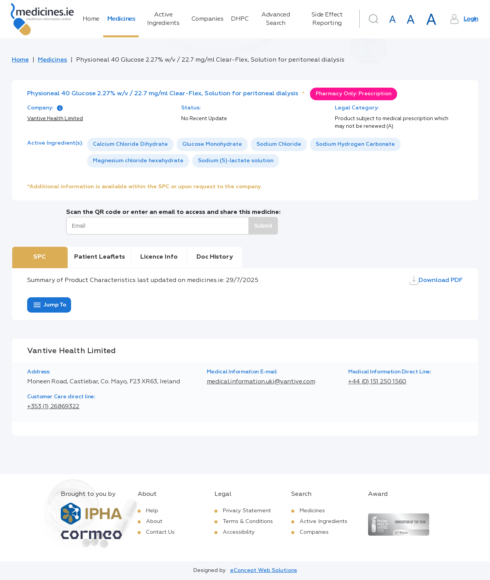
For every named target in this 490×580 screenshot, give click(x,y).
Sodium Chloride (278, 144)
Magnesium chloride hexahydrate (138, 160)
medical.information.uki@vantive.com (261, 382)
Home (91, 19)
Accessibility (239, 532)
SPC (39, 257)
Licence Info (159, 257)
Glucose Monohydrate (212, 144)
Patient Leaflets (99, 257)
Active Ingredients (163, 19)
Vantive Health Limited (55, 118)
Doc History (214, 257)
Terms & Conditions (248, 521)
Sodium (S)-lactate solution (235, 160)
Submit (263, 226)
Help (152, 510)
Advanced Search (275, 19)
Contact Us (160, 532)
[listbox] (275, 153)
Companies (207, 19)
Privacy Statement (247, 510)
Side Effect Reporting (327, 19)
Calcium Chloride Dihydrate (130, 144)
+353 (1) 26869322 (53, 407)
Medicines (121, 19)
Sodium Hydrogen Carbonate (355, 144)
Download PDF (436, 280)
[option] (130, 144)
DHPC (239, 19)
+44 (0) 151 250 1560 (377, 382)
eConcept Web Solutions (263, 570)
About (154, 521)
